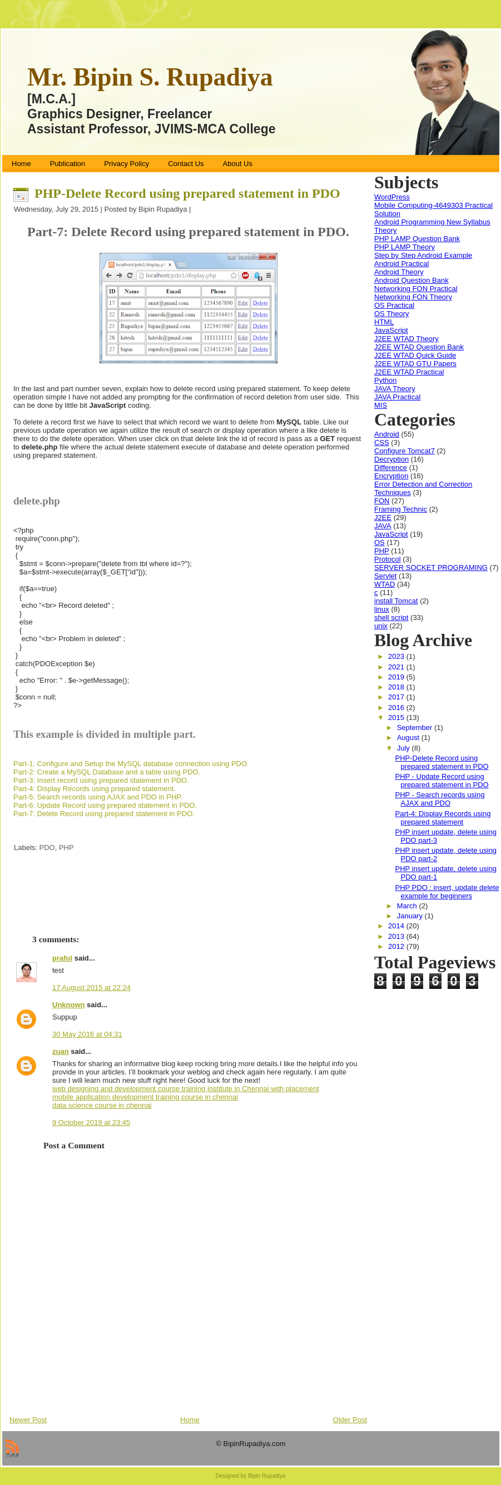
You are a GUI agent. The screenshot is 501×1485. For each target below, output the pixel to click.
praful (62, 958)
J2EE (382, 517)
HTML (384, 322)
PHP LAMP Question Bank (417, 238)
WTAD (384, 584)
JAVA (382, 526)
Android (386, 434)
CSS (381, 442)
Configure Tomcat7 (404, 451)
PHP (66, 847)
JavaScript (391, 330)
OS (379, 542)
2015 (397, 717)
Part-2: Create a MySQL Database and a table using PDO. (106, 772)
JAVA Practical (397, 397)
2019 (397, 677)
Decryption (391, 459)
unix (381, 626)
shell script (391, 617)
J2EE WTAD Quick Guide (415, 355)
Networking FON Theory (413, 297)
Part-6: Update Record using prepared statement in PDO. (105, 805)
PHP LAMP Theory (404, 247)
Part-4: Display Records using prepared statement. (94, 788)
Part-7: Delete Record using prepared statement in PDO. (104, 813)
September (415, 727)
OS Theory (391, 313)
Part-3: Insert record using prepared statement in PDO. (101, 780)
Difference (390, 467)
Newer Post (28, 1420)
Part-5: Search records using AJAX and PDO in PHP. (97, 797)
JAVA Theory (394, 388)
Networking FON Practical (416, 288)
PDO (47, 847)
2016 (397, 707)
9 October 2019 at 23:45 (91, 1122)
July (404, 748)
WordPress (392, 197)
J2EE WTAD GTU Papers (415, 363)
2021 (397, 667)
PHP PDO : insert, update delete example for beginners (447, 891)
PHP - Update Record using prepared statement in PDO (441, 780)
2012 (397, 946)
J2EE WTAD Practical (409, 372)
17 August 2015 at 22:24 (91, 987)
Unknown (68, 1005)
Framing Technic (400, 509)
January (411, 916)
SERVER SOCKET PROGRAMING (431, 567)
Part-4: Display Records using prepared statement (442, 817)
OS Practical (394, 305)
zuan (60, 1051)
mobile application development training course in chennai (145, 1097)
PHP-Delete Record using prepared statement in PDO (187, 193)
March (408, 906)
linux (381, 609)
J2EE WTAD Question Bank (419, 347)
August (409, 737)
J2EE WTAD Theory (406, 338)
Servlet (385, 576)
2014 (397, 926)
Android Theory (399, 272)
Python (385, 380)
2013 (397, 936)
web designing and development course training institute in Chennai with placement (185, 1088)
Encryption (391, 476)
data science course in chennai (102, 1105)
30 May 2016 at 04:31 (87, 1034)
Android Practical (401, 263)
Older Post (350, 1420)
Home (190, 1420)
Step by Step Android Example (423, 255)
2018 (397, 687)
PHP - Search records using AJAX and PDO (439, 799)
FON (381, 501)
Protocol (387, 559)
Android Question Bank (411, 280)
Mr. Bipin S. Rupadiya (150, 77)
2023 (397, 656)
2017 (397, 697)
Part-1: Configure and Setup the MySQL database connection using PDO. (131, 763)
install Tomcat (396, 601)
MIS (380, 405)
